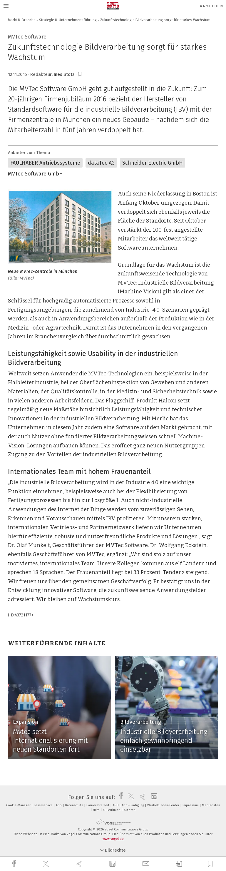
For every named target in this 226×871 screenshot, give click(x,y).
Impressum (191, 805)
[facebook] (14, 863)
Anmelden (211, 6)
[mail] (147, 863)
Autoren (129, 810)
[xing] (80, 863)
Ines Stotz (64, 74)
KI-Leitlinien (112, 810)
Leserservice (43, 805)
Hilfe (97, 810)
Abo (59, 805)
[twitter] (46, 864)
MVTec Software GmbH (35, 173)
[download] (178, 863)
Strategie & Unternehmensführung (68, 20)
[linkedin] (113, 864)
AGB (116, 805)
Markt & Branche (22, 20)
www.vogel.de (113, 839)
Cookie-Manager (18, 805)
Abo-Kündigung (133, 805)
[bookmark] (80, 74)
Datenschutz (74, 805)
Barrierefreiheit (98, 805)
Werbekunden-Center (163, 805)
